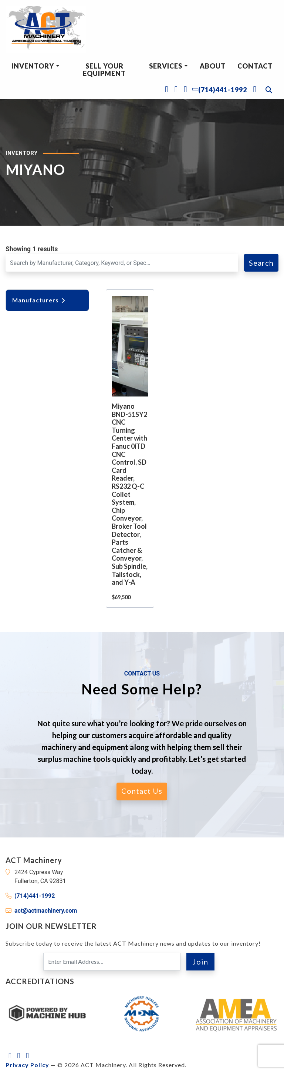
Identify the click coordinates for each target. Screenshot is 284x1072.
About (213, 66)
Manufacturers (39, 299)
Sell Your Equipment (104, 69)
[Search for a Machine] (122, 263)
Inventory (32, 66)
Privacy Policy (27, 1064)
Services (165, 66)
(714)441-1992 (34, 895)
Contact (255, 66)
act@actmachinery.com (45, 910)
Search (261, 262)
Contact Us (141, 790)
